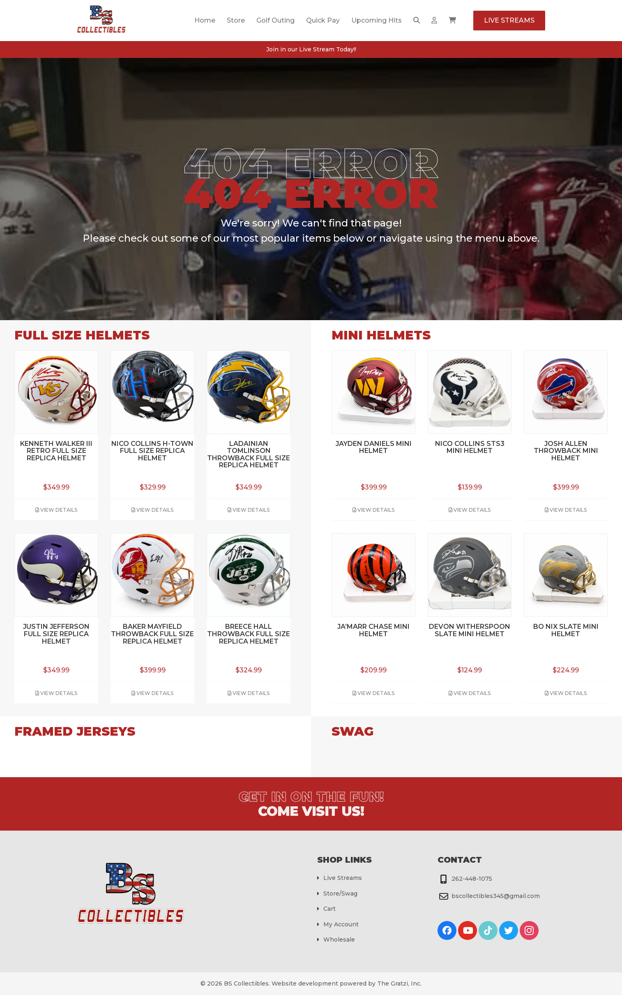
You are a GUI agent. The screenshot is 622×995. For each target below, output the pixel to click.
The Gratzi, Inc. (399, 983)
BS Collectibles (246, 983)
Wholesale (339, 939)
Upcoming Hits (376, 20)
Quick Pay (323, 20)
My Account (341, 924)
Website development (305, 983)
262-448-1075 (472, 878)
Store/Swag (340, 893)
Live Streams (509, 20)
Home (204, 20)
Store (236, 20)
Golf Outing (275, 20)
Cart (329, 908)
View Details (56, 510)
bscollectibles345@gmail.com (496, 896)
